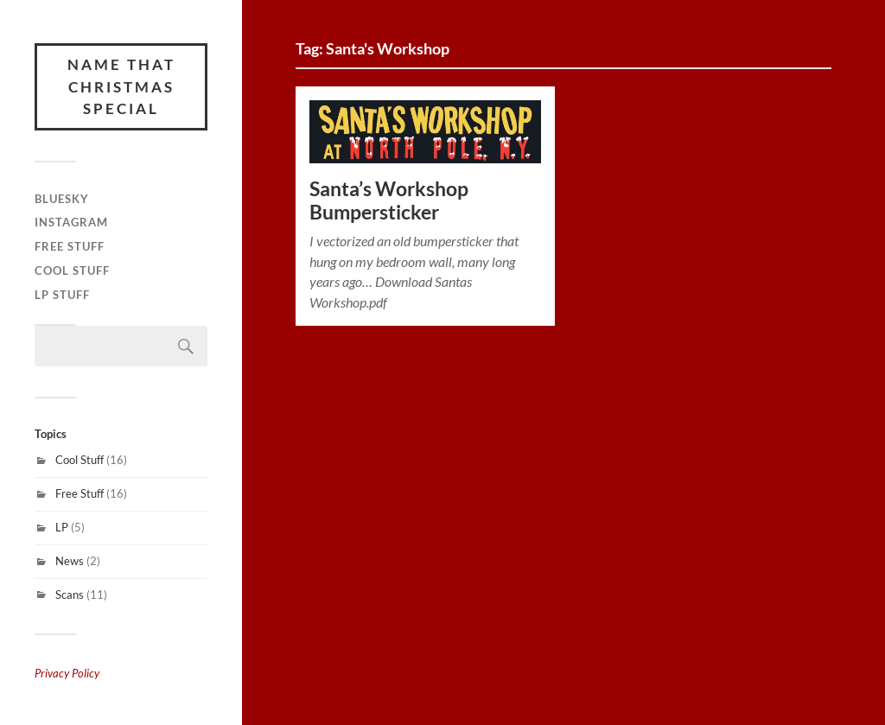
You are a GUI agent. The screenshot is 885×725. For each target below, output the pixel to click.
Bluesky (62, 199)
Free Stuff (70, 246)
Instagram (71, 222)
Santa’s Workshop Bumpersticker (388, 200)
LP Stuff (62, 295)
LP (61, 527)
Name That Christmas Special (121, 86)
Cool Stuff (72, 270)
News (69, 561)
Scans (69, 594)
